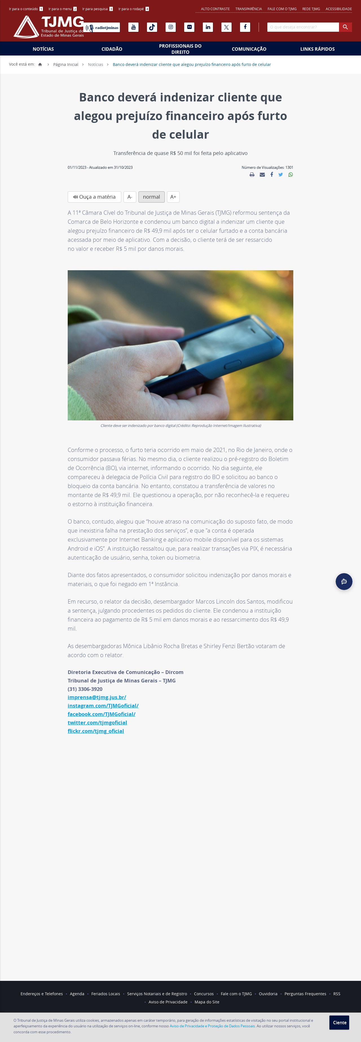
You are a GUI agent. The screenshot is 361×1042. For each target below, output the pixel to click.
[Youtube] (133, 27)
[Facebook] (245, 27)
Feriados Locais (105, 993)
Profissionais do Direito (180, 49)
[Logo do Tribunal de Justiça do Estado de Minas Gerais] (50, 29)
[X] (226, 27)
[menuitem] (26, 9)
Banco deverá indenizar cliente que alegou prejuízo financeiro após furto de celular (192, 64)
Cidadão (112, 49)
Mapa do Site (207, 1002)
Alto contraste (215, 8)
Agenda (77, 993)
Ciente (340, 1022)
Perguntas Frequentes (305, 993)
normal (151, 196)
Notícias (43, 49)
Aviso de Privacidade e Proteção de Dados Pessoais (212, 1025)
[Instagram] (171, 27)
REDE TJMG (311, 8)
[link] (252, 174)
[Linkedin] (208, 27)
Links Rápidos (317, 49)
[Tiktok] (152, 27)
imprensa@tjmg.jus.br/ (97, 697)
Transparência (248, 8)
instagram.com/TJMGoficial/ (103, 705)
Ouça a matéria (97, 196)
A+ (173, 196)
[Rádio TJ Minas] (101, 27)
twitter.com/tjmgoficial (97, 722)
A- (129, 196)
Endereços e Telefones (42, 993)
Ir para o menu (63, 8)
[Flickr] (189, 27)
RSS (336, 993)
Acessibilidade (339, 8)
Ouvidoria (268, 993)
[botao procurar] (345, 27)
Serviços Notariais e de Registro (157, 993)
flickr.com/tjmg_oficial (96, 731)
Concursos (204, 993)
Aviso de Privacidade (168, 1002)
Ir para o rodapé (133, 8)
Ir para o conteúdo (26, 8)
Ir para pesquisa (97, 8)
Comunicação (249, 49)
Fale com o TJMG (282, 8)
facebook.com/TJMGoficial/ (101, 714)
